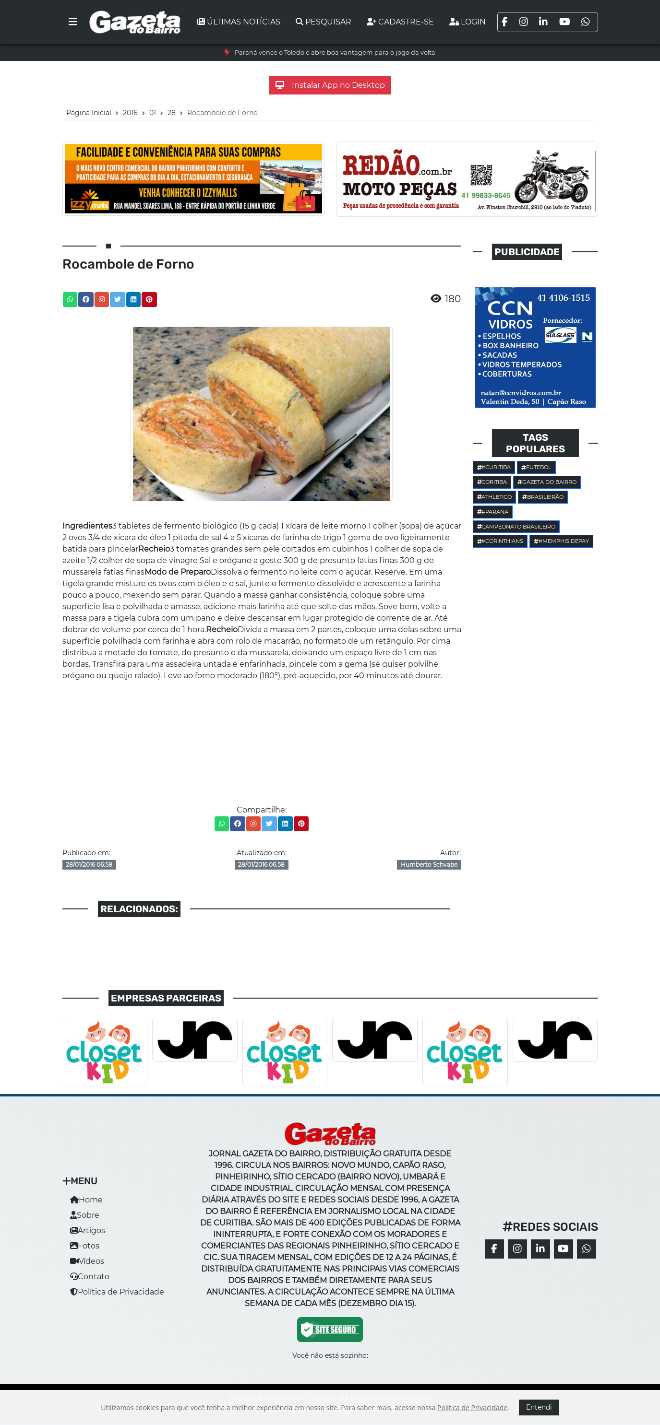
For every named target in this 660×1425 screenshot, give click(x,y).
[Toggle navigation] (73, 22)
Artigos (87, 1230)
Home (86, 1199)
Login (467, 21)
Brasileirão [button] (543, 497)
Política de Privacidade (117, 1291)
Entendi (539, 1407)
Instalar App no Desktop (330, 85)
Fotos (84, 1245)
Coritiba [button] (492, 482)
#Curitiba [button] (494, 467)
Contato (89, 1276)
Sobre (84, 1215)
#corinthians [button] (500, 541)
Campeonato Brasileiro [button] (516, 526)
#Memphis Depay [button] (561, 541)
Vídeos (87, 1261)
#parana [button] (493, 511)
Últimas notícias (238, 21)
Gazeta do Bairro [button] (546, 482)
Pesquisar (323, 21)
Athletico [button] (494, 497)
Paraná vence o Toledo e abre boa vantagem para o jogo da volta (335, 52)
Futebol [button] (536, 467)
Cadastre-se (400, 21)
